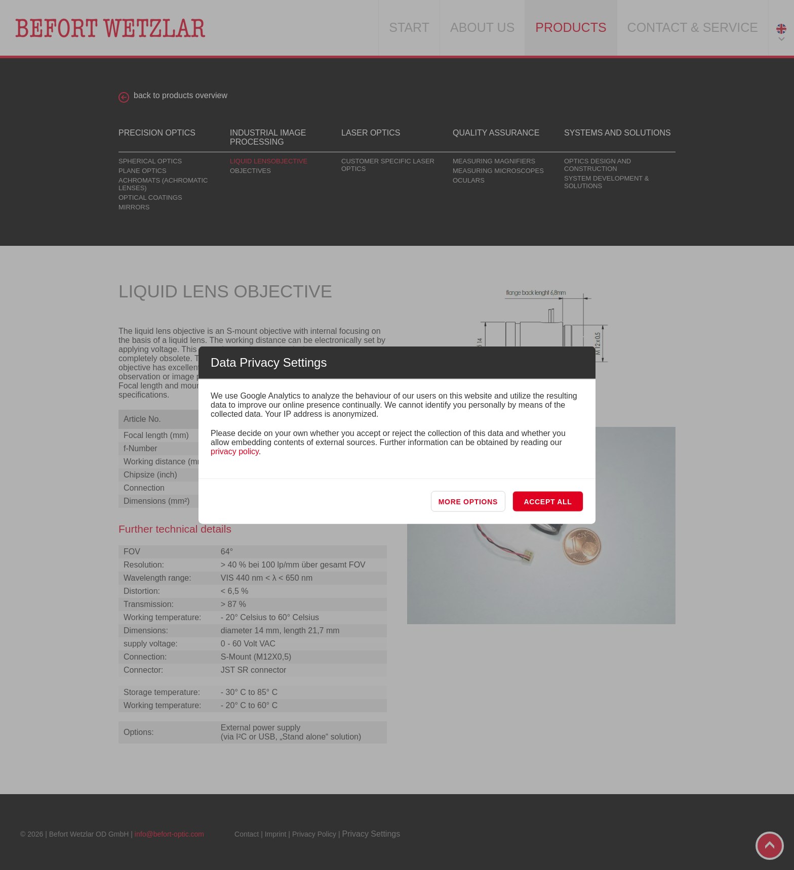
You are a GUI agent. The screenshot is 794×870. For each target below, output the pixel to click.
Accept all (548, 502)
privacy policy (235, 451)
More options (468, 502)
